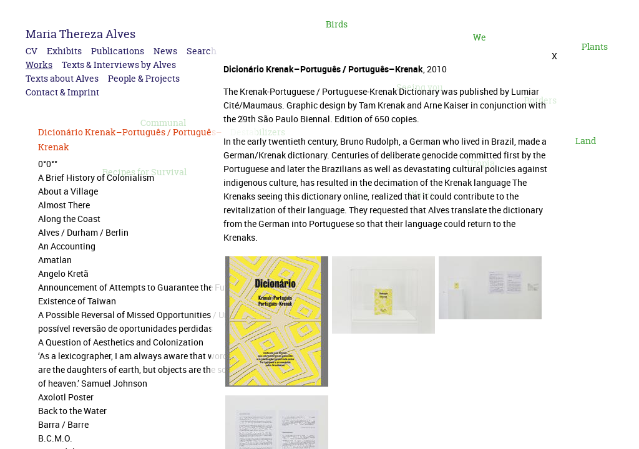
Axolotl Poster (66, 397)
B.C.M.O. (55, 438)
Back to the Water (72, 411)
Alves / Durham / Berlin (83, 232)
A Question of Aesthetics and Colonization (120, 342)
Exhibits (64, 51)
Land (585, 141)
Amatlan (55, 260)
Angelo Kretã (63, 273)
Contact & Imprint (62, 92)
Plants (595, 46)
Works (39, 64)
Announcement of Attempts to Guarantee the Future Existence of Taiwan (139, 294)
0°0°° (47, 164)
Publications (117, 51)
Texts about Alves (62, 78)
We (479, 37)
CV (31, 51)
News (165, 51)
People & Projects (144, 78)
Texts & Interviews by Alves (119, 64)
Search (202, 51)
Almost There (64, 205)
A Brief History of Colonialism (96, 177)
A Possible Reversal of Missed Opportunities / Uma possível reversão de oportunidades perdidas (137, 321)
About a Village (68, 191)
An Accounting (66, 246)
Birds (337, 24)
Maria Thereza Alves (80, 34)
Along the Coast (69, 218)
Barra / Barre (63, 424)
